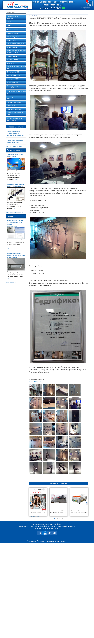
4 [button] (62, 519)
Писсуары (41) (11, 105)
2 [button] (57, 519)
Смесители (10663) (13, 72)
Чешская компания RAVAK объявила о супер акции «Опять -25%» (38, 512)
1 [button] (55, 519)
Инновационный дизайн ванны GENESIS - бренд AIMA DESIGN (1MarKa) (16, 255)
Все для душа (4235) (13, 75)
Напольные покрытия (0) (15, 109)
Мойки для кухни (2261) (14, 82)
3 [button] (60, 519)
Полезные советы (12, 33)
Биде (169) (10, 63)
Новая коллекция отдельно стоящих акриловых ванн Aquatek (15, 222)
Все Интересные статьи (15, 146)
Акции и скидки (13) (13, 37)
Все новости (10, 282)
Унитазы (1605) (12, 56)
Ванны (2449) (11, 40)
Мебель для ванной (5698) (15, 44)
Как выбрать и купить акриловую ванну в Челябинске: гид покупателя (15, 133)
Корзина (86, 8)
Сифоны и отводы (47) (14, 102)
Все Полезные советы (14, 212)
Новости (9, 25)
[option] (38, 502)
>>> (16, 179)
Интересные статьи (13, 30)
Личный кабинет (85, 7)
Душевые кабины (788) (14, 47)
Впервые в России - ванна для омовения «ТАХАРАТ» (79, 511)
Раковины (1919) (12, 59)
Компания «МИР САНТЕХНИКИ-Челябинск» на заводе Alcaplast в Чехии (58, 512)
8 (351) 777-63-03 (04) (51, 8)
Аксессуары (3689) (13, 79)
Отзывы (9, 22)
